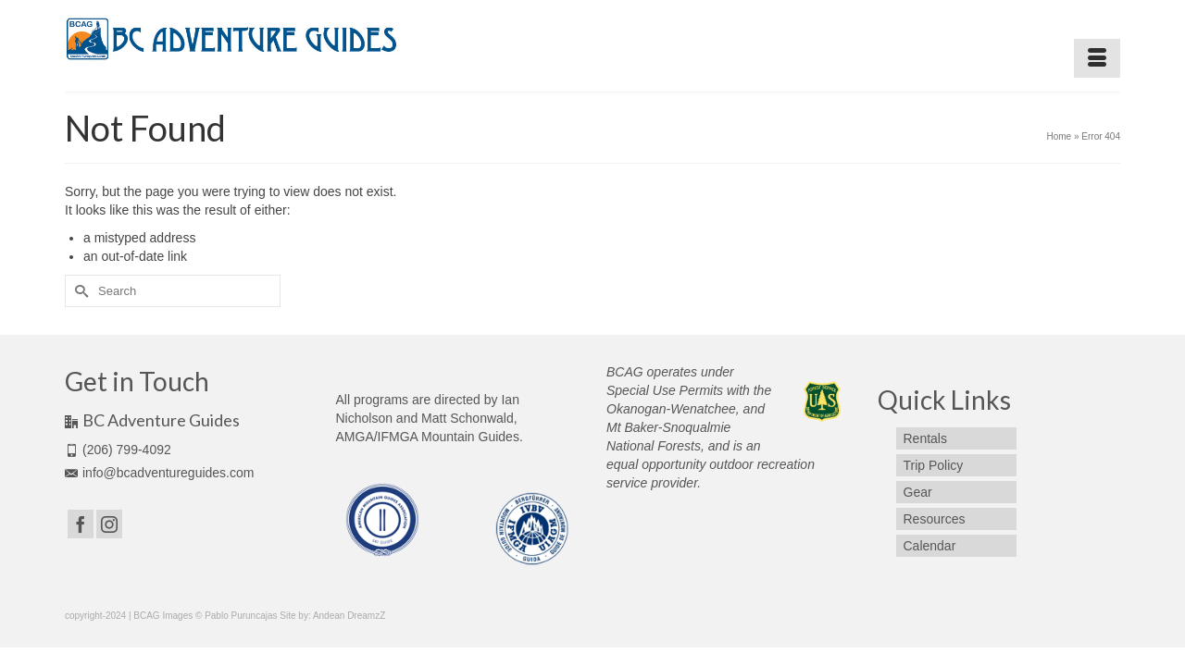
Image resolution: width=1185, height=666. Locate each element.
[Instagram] (109, 524)
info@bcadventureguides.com (159, 472)
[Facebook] (81, 524)
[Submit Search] (79, 291)
